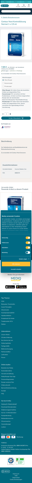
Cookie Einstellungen (16, 479)
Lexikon (3, 427)
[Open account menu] (18, 5)
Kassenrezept (8, 83)
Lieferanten (4, 355)
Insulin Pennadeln (6, 307)
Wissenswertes (5, 421)
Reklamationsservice (7, 418)
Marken (3, 324)
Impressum (16, 474)
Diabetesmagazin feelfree (8, 410)
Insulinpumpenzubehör (7, 313)
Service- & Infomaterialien (8, 413)
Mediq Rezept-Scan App (8, 376)
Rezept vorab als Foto (7, 382)
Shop (5, 2)
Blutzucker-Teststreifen (8, 304)
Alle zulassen (16, 264)
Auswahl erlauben (16, 269)
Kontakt (3, 391)
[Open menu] (28, 5)
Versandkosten (21, 67)
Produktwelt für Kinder (7, 318)
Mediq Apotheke (6, 343)
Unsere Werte (5, 335)
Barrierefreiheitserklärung (8, 388)
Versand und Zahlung (7, 374)
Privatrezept (7, 86)
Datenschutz (16, 477)
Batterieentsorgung (7, 349)
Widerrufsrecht (5, 385)
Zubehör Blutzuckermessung (11, 17)
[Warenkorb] (23, 5)
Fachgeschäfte (5, 346)
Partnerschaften (5, 352)
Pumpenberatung (6, 415)
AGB (16, 476)
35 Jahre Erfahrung (6, 337)
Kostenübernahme (6, 371)
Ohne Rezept (8, 80)
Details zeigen (23, 259)
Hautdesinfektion (6, 315)
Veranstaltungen (6, 424)
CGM (2, 301)
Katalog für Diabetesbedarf (9, 404)
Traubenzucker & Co (7, 321)
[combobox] (16, 11)
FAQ (2, 394)
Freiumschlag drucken (7, 379)
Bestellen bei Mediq (7, 368)
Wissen (15, 2)
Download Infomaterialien (8, 407)
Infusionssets (5, 310)
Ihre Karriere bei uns (7, 340)
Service (26, 2)
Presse (3, 357)
